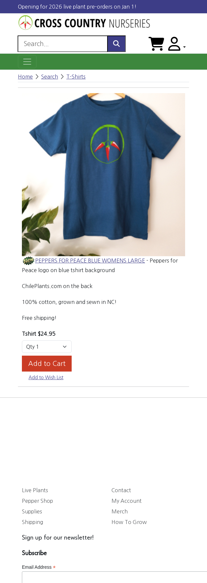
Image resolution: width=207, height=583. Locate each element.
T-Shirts (76, 76)
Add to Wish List (46, 377)
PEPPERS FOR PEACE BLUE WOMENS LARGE (90, 260)
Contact (121, 490)
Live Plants (35, 490)
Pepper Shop (37, 500)
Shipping (32, 522)
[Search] (62, 43)
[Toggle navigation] (27, 61)
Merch (119, 511)
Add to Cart (47, 363)
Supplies (32, 511)
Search (49, 76)
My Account (126, 500)
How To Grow (129, 522)
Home (25, 76)
